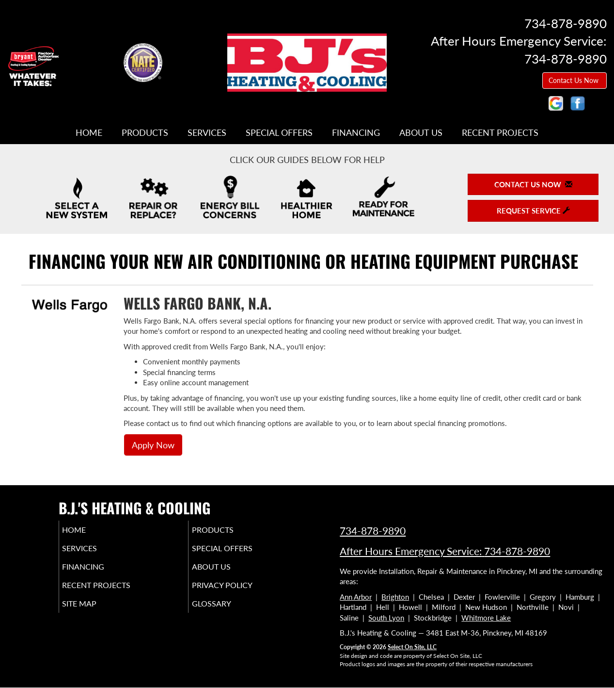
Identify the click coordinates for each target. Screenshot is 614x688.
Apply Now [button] (153, 445)
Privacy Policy (236, 592)
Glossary (224, 612)
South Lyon (386, 617)
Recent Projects (500, 132)
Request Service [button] (533, 210)
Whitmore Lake (486, 617)
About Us (420, 132)
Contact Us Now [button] (574, 80)
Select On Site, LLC (412, 647)
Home (89, 132)
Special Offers (279, 132)
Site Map (93, 612)
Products (145, 132)
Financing (356, 132)
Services (207, 132)
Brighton (395, 596)
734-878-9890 (373, 530)
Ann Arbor (356, 596)
